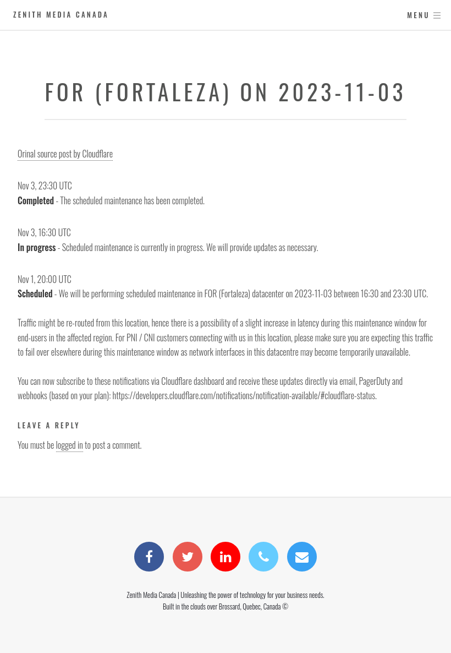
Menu (418, 15)
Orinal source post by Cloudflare (65, 153)
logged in (69, 444)
